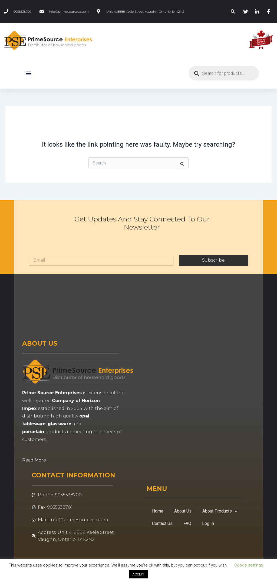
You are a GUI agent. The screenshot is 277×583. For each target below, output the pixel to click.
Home (157, 511)
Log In (208, 523)
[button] (233, 11)
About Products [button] (219, 511)
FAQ (187, 523)
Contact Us (162, 523)
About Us (183, 511)
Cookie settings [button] (248, 565)
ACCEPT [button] (138, 574)
